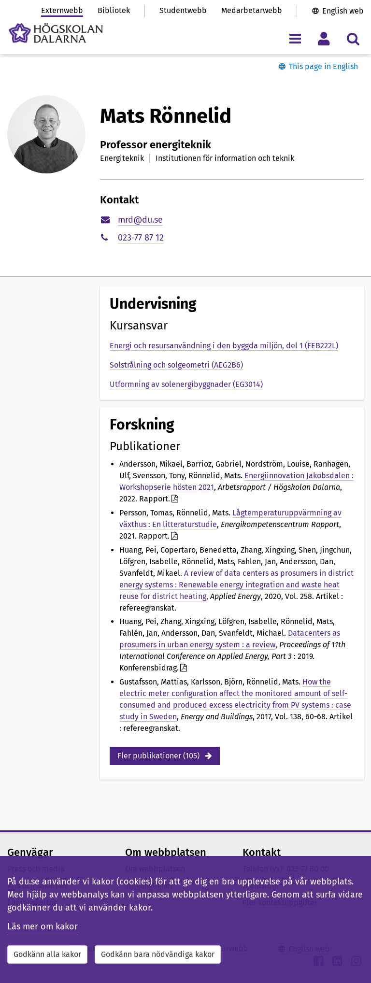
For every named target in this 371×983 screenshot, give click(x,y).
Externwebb (62, 10)
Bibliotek (114, 10)
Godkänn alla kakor (47, 954)
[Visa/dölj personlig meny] (324, 38)
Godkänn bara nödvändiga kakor (157, 954)
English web (343, 10)
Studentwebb (183, 10)
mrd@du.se (140, 219)
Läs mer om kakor (42, 926)
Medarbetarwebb (251, 10)
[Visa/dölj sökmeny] (353, 38)
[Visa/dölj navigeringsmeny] (295, 38)
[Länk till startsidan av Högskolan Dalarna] (55, 33)
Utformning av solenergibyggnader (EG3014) (186, 384)
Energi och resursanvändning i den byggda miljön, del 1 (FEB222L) (224, 345)
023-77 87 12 (141, 237)
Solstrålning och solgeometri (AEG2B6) (176, 365)
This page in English (323, 66)
